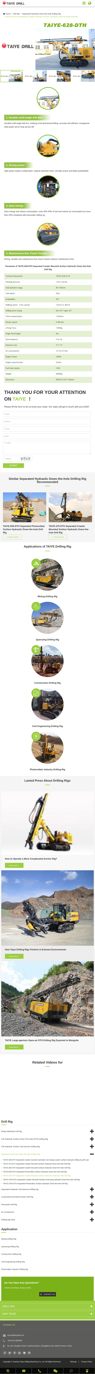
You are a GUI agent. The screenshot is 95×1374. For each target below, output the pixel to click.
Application (9, 1229)
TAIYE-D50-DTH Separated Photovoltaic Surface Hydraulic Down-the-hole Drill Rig (24, 528)
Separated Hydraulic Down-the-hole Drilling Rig (41, 14)
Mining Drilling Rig (47, 596)
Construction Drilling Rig (47, 683)
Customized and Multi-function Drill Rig (17, 1197)
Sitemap (73, 1362)
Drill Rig (16, 14)
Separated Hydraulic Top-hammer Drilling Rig (19, 1189)
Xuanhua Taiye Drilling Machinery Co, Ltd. (29, 1362)
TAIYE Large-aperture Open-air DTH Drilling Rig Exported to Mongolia (42, 1040)
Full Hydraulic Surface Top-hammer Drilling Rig (20, 1146)
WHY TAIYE (47, 1313)
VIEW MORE (12, 537)
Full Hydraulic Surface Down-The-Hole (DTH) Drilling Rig (24, 1139)
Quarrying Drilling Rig (47, 639)
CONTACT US (47, 1294)
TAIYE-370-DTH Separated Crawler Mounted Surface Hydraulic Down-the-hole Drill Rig (69, 528)
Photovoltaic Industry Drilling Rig (47, 769)
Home (8, 14)
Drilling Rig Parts (8, 1220)
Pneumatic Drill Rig (9, 1204)
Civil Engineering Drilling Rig (47, 726)
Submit (13, 465)
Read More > (14, 865)
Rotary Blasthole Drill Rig (11, 1131)
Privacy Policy (86, 1362)
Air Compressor (7, 1212)
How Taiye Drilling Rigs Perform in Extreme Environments (35, 949)
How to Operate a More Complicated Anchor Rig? (31, 859)
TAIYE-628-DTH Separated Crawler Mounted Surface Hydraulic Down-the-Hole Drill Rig (41, 17)
